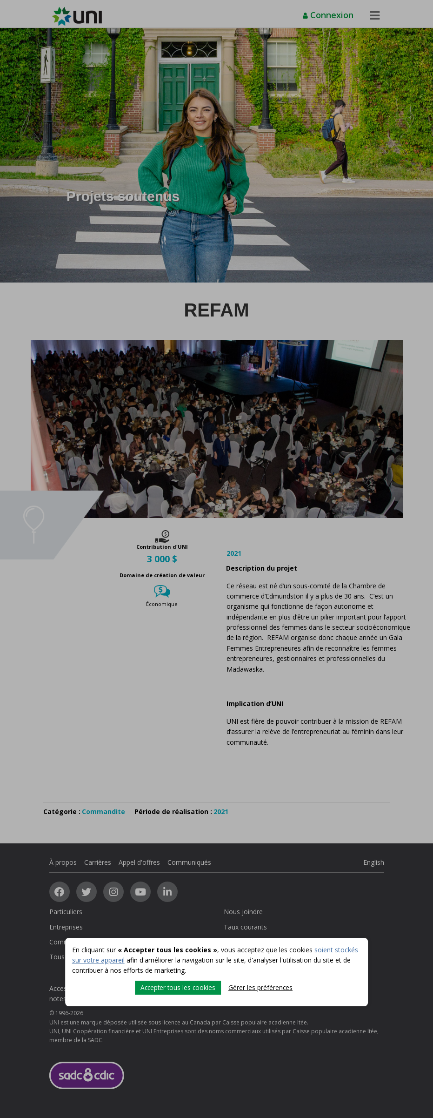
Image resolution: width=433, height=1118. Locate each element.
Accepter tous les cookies (177, 987)
